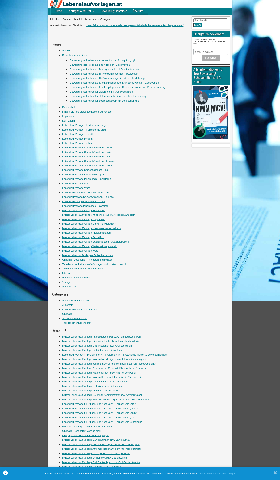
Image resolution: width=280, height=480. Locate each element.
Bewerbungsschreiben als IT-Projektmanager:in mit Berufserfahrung (107, 78)
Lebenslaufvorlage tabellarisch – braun (83, 201)
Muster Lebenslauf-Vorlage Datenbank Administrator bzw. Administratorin (102, 395)
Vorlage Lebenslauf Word (76, 277)
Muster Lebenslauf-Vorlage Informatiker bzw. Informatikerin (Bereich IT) (101, 377)
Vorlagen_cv (69, 286)
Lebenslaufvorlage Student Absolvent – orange (88, 196)
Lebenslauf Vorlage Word (76, 183)
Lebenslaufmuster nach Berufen (79, 309)
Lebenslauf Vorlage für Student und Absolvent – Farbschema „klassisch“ (102, 421)
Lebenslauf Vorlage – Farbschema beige (84, 125)
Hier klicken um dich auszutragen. (217, 473)
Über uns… (139, 11)
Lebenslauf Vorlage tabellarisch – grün (83, 174)
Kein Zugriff (68, 120)
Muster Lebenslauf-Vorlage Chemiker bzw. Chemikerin (92, 466)
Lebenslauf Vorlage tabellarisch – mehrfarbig (86, 178)
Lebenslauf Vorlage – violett (77, 134)
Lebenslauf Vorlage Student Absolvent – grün (87, 152)
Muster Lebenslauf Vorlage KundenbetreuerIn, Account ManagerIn (98, 214)
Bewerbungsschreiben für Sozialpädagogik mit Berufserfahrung (104, 100)
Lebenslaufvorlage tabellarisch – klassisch (85, 205)
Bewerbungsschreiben (114, 11)
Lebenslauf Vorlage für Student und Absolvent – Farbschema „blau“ (99, 404)
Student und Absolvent (74, 318)
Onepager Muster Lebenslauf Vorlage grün (85, 435)
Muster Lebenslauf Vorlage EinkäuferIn (83, 210)
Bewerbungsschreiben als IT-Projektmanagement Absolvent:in (104, 73)
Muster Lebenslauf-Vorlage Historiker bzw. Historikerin (92, 386)
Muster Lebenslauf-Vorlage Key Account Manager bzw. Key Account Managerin (106, 399)
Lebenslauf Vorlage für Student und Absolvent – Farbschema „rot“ (98, 417)
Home (58, 11)
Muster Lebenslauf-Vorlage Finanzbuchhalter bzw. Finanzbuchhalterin (100, 341)
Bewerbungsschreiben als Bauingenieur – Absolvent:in (100, 64)
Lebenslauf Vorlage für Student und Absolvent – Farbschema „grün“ (99, 412)
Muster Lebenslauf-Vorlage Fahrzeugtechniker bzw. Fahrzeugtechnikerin (102, 336)
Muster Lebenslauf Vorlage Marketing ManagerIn (89, 223)
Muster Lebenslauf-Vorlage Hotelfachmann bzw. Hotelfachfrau (96, 381)
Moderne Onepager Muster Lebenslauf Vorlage (88, 426)
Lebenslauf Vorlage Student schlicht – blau (85, 170)
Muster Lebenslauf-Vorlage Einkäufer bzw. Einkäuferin (92, 350)
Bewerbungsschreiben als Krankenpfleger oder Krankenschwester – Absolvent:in (114, 82)
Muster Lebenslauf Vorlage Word (80, 250)
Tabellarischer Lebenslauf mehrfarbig (82, 268)
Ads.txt (66, 50)
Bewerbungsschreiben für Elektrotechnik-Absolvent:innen (101, 91)
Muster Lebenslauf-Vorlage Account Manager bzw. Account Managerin (101, 444)
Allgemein (67, 304)
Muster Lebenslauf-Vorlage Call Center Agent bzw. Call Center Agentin (101, 462)
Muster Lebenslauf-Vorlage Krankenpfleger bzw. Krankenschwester (99, 372)
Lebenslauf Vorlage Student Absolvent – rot (86, 156)
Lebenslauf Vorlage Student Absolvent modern (87, 165)
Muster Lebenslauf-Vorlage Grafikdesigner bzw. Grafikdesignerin (97, 345)
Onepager (67, 313)
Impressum (68, 116)
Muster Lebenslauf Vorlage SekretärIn (83, 237)
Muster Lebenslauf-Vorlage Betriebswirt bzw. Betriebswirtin (94, 457)
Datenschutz (69, 107)
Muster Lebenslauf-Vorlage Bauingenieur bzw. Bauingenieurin (96, 453)
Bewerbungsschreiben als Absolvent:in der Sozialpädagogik (103, 60)
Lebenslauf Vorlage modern (77, 138)
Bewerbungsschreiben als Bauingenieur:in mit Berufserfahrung (104, 69)
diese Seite (92, 25)
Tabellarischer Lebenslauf (76, 322)
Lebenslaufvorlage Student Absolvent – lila (85, 192)
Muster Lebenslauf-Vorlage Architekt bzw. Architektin (91, 390)
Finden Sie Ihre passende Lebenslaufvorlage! (87, 111)
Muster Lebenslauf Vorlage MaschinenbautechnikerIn (91, 228)
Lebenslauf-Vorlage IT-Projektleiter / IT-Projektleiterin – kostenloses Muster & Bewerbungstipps (114, 354)
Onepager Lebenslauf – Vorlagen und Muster (87, 259)
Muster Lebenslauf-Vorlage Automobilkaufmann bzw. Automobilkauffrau (101, 448)
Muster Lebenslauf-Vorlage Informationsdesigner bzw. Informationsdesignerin (104, 359)
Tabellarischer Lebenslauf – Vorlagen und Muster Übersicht (94, 264)
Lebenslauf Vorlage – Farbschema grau (84, 129)
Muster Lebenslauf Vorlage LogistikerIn (83, 219)
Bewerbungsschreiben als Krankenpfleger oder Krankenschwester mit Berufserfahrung (117, 87)
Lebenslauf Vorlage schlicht (77, 143)
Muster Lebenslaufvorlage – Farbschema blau (87, 255)
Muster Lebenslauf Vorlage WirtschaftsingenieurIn (89, 246)
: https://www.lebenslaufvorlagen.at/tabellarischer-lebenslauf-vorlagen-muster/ (140, 25)
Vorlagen (67, 282)
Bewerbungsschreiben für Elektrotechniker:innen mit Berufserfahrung (108, 96)
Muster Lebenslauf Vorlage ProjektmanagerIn (87, 232)
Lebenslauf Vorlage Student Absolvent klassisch (88, 161)
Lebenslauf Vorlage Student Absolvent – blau (87, 147)
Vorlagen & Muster (80, 11)
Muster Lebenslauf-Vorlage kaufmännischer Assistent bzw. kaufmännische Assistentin (109, 363)
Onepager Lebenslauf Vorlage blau (81, 430)
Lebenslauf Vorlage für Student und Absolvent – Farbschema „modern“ (101, 408)
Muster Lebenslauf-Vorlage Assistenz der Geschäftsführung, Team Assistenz (104, 368)
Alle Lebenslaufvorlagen (75, 300)
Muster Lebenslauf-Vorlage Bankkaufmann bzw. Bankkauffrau (96, 439)
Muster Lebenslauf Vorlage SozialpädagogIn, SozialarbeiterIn (96, 241)
